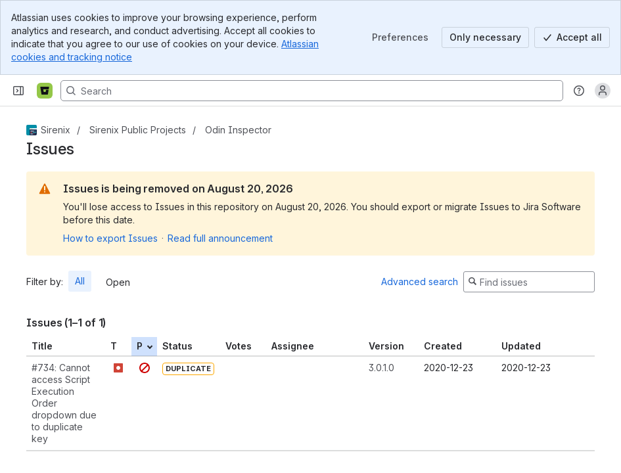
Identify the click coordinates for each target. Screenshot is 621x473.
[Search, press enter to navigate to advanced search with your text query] (311, 90)
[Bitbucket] (44, 90)
